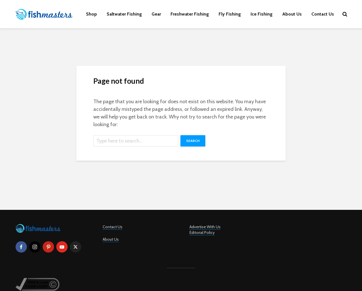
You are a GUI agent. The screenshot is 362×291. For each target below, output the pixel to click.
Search (193, 141)
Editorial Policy (202, 232)
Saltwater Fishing (124, 14)
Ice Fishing (262, 14)
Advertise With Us (205, 226)
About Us (292, 14)
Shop (91, 14)
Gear (156, 14)
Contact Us (322, 14)
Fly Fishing (230, 14)
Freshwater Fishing (190, 14)
